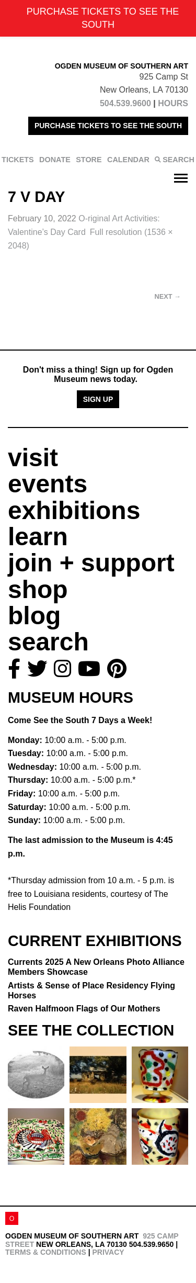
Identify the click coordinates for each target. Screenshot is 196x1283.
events (47, 484)
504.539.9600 (125, 103)
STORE (88, 159)
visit (33, 457)
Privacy (108, 1252)
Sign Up (98, 399)
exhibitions (74, 510)
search (48, 642)
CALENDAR (128, 159)
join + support (91, 563)
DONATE (55, 159)
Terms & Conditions (45, 1252)
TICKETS (18, 159)
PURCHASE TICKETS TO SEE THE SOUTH (108, 125)
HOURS (173, 103)
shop (38, 589)
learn (38, 536)
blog (34, 615)
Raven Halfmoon (84, 1008)
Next (168, 296)
